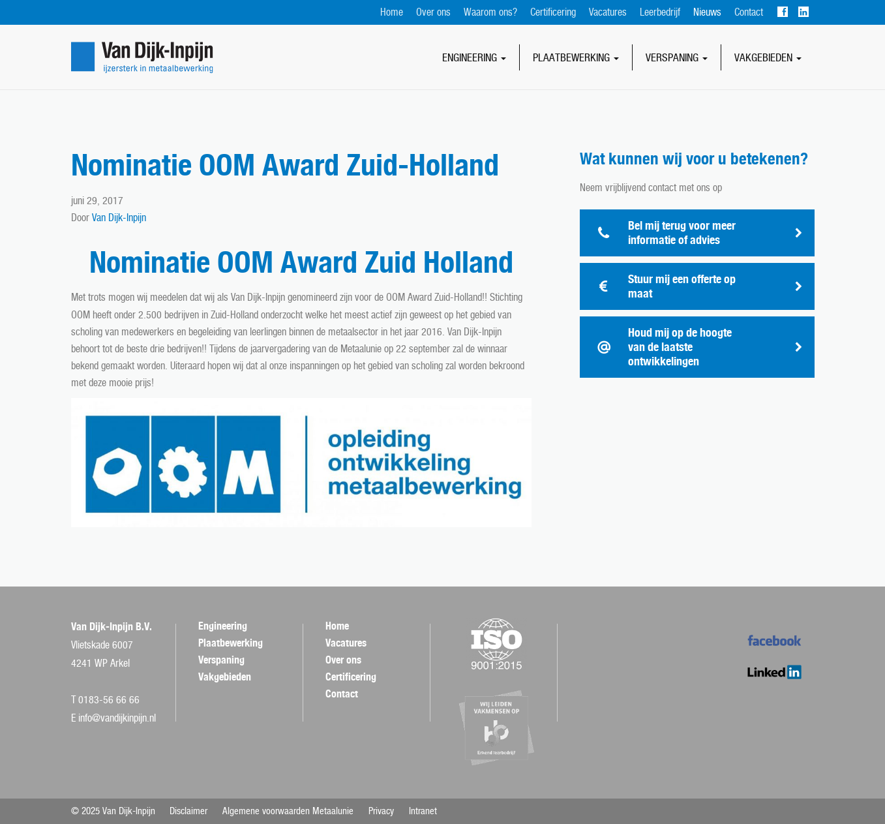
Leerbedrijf (660, 12)
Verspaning (677, 57)
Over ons (433, 12)
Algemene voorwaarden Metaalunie (287, 811)
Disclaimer (188, 811)
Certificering (553, 12)
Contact (748, 12)
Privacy (381, 811)
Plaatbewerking (576, 57)
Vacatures (608, 12)
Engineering (474, 57)
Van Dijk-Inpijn (119, 217)
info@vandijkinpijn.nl (117, 718)
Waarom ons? (490, 12)
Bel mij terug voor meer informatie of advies (682, 233)
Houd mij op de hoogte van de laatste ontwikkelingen (680, 347)
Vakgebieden (768, 57)
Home (391, 12)
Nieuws (707, 12)
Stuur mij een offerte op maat (682, 286)
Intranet (423, 811)
